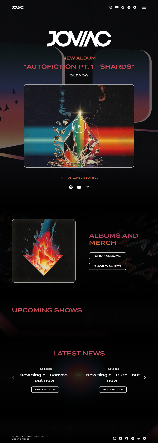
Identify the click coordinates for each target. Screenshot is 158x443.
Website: (20, 439)
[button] (79, 125)
